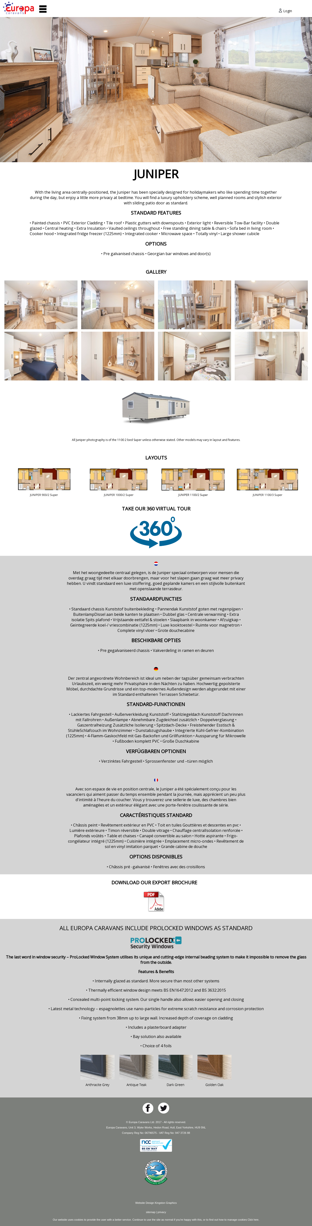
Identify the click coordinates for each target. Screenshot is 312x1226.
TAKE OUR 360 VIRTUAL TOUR (156, 508)
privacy (161, 1212)
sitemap (151, 1212)
